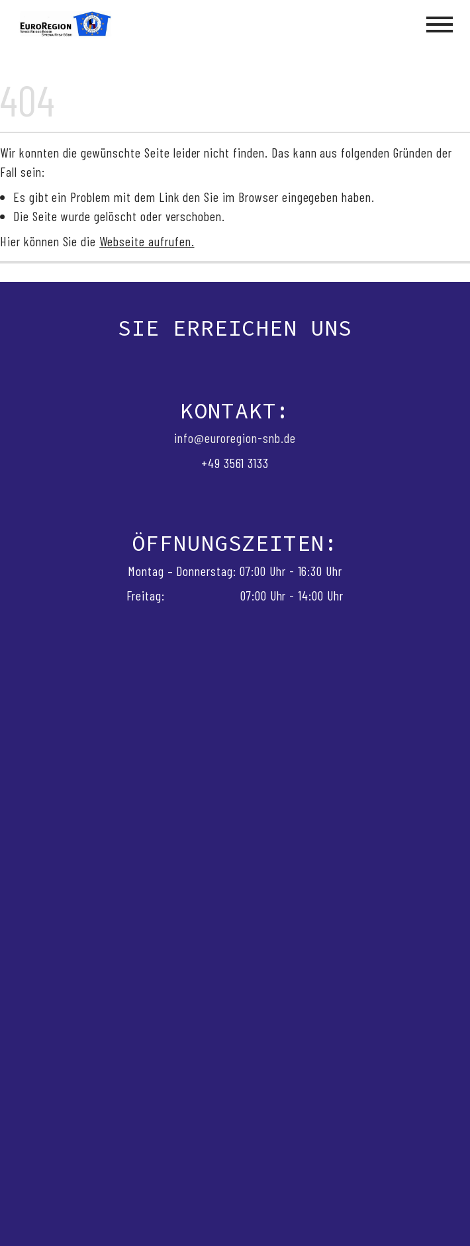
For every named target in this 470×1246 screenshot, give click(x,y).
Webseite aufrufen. (146, 241)
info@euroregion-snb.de (234, 438)
